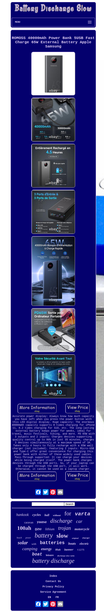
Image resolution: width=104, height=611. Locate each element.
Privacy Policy (53, 586)
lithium (49, 529)
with (33, 543)
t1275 (80, 550)
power (28, 537)
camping (29, 548)
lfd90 (38, 529)
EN (49, 597)
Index (53, 576)
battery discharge (53, 561)
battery (44, 535)
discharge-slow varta (66, 556)
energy (46, 549)
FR (57, 597)
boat (37, 554)
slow (62, 535)
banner (68, 549)
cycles (36, 515)
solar (23, 542)
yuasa (42, 521)
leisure (50, 555)
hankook (22, 515)
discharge (61, 521)
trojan (64, 528)
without (57, 515)
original (75, 538)
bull (46, 515)
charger (86, 538)
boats (72, 543)
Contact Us (53, 581)
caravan (28, 522)
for (67, 513)
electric (84, 543)
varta (82, 514)
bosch (19, 537)
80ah (58, 549)
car (79, 521)
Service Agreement (53, 591)
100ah (24, 528)
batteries (52, 543)
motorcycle (82, 529)
